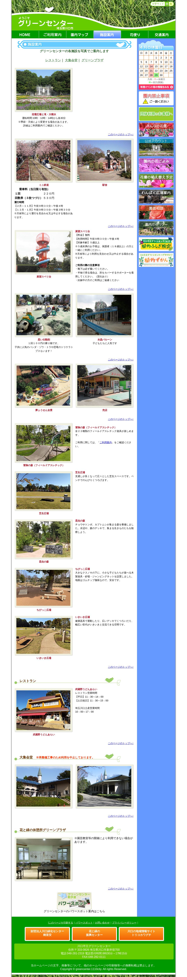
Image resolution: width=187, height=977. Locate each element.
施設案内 (107, 34)
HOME (25, 34)
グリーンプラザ (92, 60)
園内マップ (80, 34)
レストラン (53, 60)
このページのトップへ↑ (121, 134)
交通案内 (162, 34)
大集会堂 (71, 60)
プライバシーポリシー (124, 922)
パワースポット (84, 922)
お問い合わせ (102, 922)
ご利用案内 (52, 34)
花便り (134, 34)
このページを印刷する (61, 922)
